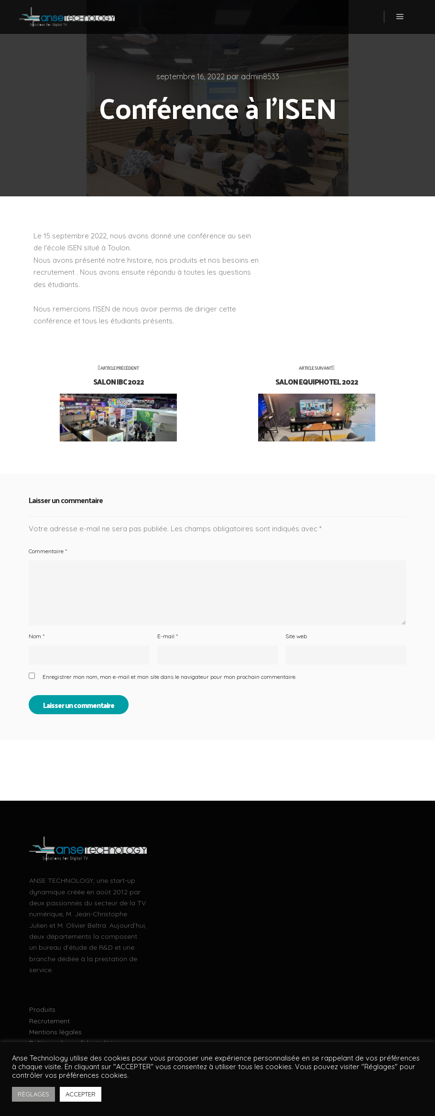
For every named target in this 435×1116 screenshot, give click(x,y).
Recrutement (49, 1021)
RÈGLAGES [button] (33, 1094)
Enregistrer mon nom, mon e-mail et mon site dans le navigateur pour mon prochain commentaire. (169, 676)
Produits (42, 1009)
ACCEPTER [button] (80, 1094)
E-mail (167, 636)
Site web (296, 636)
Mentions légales (55, 1032)
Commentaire (48, 551)
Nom (36, 636)
